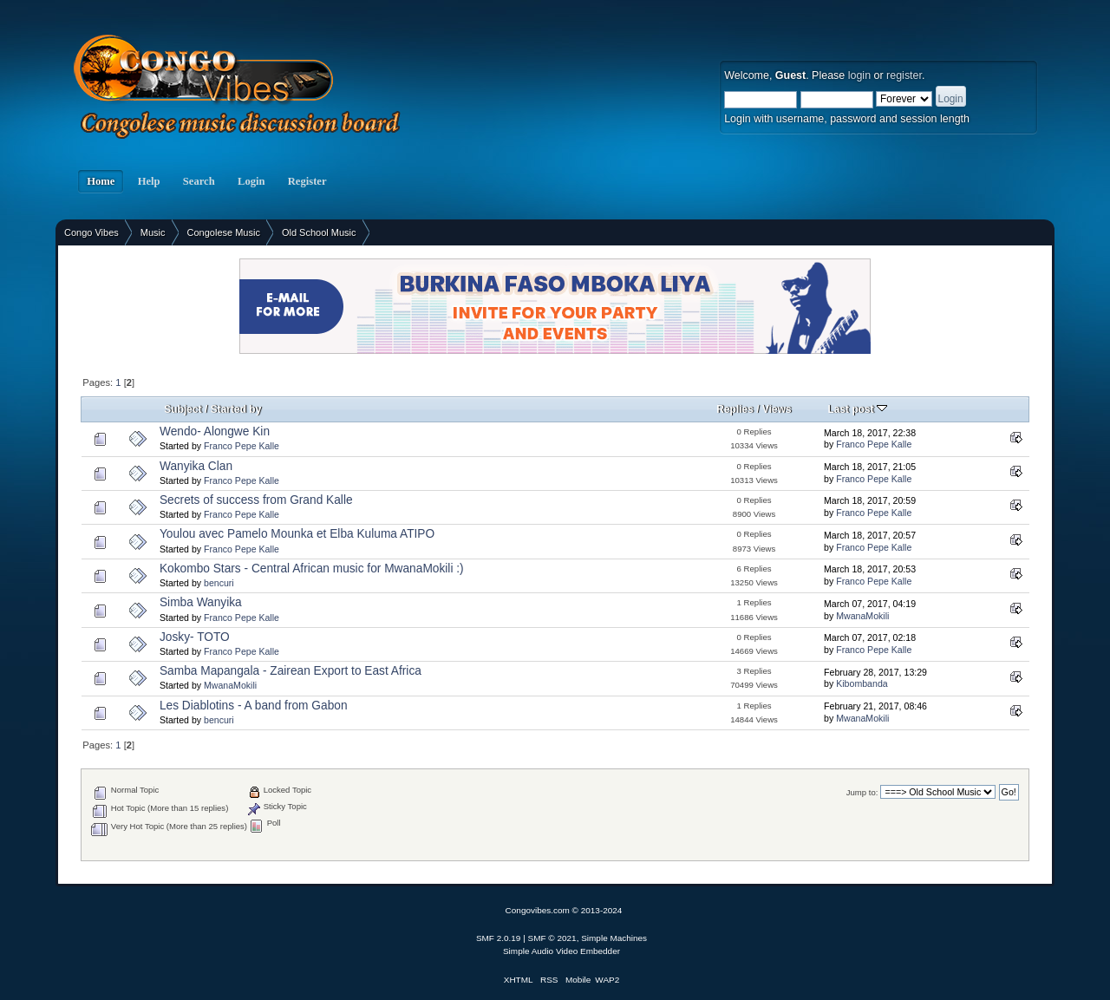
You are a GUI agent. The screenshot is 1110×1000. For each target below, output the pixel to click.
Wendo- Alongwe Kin (215, 431)
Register (307, 181)
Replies (735, 409)
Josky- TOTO (195, 637)
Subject (182, 409)
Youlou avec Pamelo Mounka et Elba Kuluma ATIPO (297, 533)
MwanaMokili (862, 616)
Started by (236, 409)
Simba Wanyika (201, 602)
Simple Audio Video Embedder (561, 951)
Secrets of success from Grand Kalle (256, 500)
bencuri (219, 583)
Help (148, 181)
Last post (857, 409)
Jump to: (862, 792)
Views (777, 409)
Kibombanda (862, 683)
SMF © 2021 (552, 938)
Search (199, 181)
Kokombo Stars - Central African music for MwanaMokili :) (312, 568)
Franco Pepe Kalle (241, 446)
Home (100, 181)
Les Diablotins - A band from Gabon (254, 705)
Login (251, 181)
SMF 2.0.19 (498, 938)
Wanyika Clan (196, 466)
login (859, 75)
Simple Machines (614, 938)
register (904, 75)
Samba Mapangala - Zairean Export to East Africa (290, 670)
